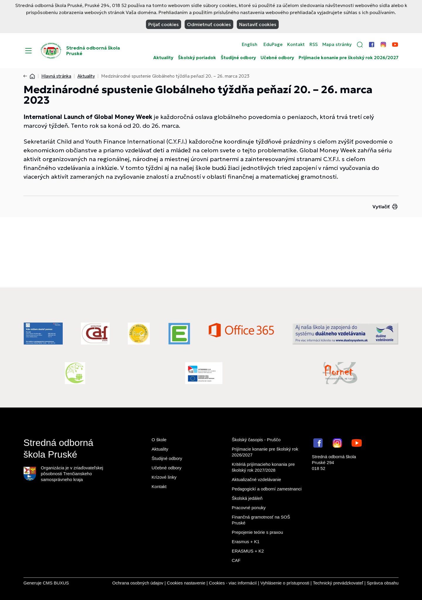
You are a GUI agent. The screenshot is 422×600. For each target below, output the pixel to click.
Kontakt (296, 44)
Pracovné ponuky (249, 507)
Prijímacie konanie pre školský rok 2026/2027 (349, 57)
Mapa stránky (337, 44)
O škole (159, 439)
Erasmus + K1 (246, 541)
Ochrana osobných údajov (137, 582)
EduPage (273, 44)
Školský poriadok (197, 57)
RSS (313, 44)
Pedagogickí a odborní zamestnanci (267, 488)
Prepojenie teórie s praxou (257, 532)
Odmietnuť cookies (209, 24)
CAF (236, 560)
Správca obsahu (383, 582)
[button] (360, 44)
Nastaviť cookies (257, 24)
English (249, 44)
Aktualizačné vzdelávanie (256, 479)
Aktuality (163, 57)
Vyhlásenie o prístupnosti (284, 582)
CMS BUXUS (56, 582)
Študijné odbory (238, 57)
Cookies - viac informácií (233, 582)
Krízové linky (164, 477)
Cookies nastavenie (186, 582)
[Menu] (28, 50)
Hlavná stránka (56, 76)
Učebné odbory (277, 57)
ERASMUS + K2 (248, 550)
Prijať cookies (163, 24)
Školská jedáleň (247, 498)
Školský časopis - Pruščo (256, 439)
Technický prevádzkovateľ (338, 582)
